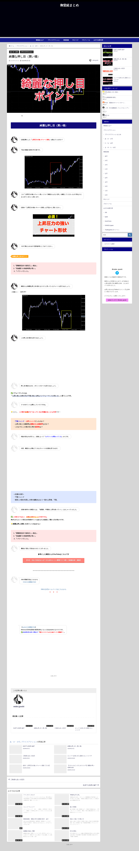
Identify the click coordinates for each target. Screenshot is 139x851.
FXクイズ (75, 40)
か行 (106, 160)
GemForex (108, 221)
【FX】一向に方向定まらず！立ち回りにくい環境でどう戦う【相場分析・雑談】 (54, 560)
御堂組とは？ (40, 40)
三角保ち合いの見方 (17, 771)
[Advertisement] (69, 23)
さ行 (106, 164)
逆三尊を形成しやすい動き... (111, 92)
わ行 (106, 195)
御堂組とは (106, 115)
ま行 (106, 182)
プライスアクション (54, 40)
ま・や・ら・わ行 (110, 147)
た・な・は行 (109, 143)
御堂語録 (66, 40)
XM (106, 212)
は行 (106, 177)
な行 (106, 173)
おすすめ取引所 (98, 40)
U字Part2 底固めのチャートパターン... (114, 102)
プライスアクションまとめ (113, 134)
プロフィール (86, 40)
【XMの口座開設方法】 (29, 582)
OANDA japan (109, 225)
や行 (106, 186)
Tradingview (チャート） (112, 229)
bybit (106, 216)
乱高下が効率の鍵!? (90, 776)
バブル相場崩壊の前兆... (110, 97)
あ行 (106, 156)
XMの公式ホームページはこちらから (53, 589)
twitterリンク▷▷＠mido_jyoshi (117, 300)
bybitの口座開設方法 (28, 627)
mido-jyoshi (95, 60)
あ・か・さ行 (14, 51)
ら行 (106, 190)
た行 (106, 169)
